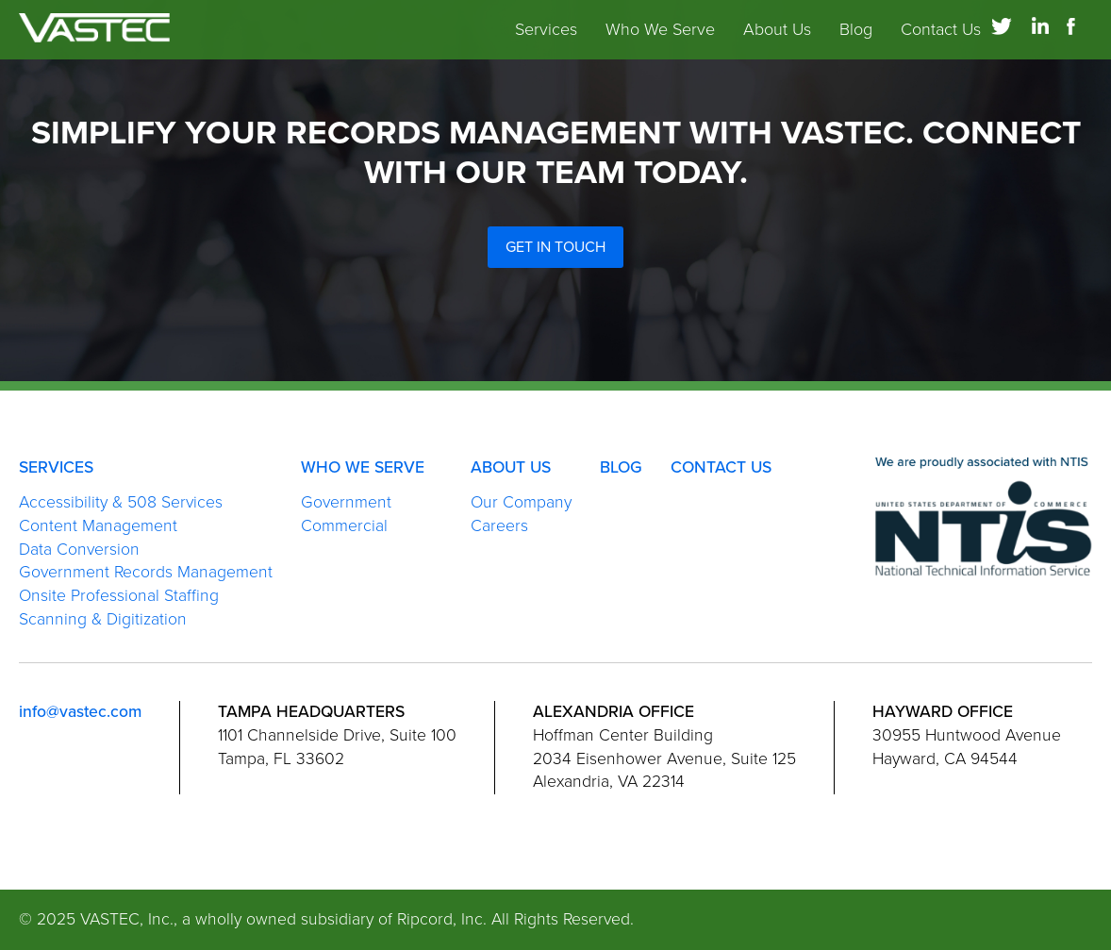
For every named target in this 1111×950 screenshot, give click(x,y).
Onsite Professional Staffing (119, 596)
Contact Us (941, 37)
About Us (777, 37)
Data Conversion (79, 549)
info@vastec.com (80, 712)
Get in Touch (555, 247)
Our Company (521, 502)
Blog (855, 37)
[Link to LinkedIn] (1040, 34)
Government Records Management (146, 572)
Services (546, 37)
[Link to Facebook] (1079, 34)
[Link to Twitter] (1001, 34)
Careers (499, 526)
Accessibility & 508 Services (121, 502)
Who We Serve (660, 37)
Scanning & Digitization (103, 619)
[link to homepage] (94, 38)
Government (346, 502)
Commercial (344, 526)
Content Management (98, 526)
